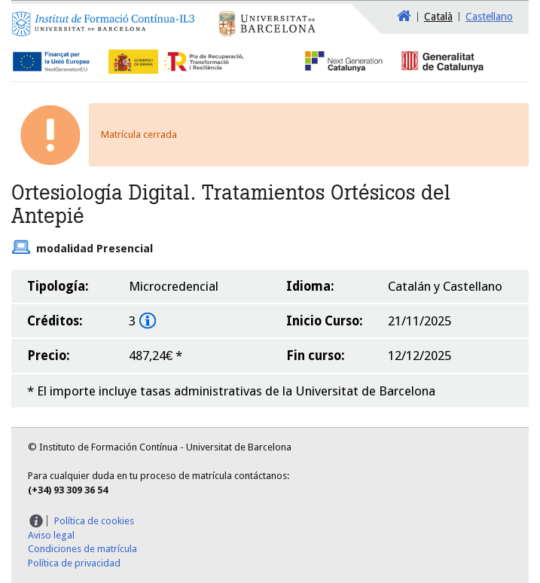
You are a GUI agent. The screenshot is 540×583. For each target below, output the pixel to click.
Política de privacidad (74, 563)
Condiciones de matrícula (82, 548)
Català (438, 17)
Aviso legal (51, 535)
